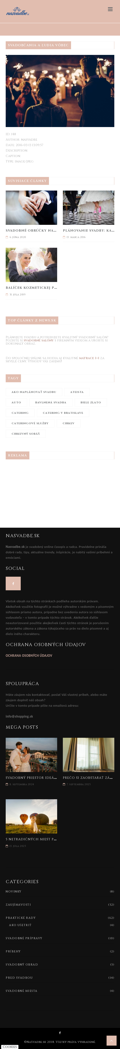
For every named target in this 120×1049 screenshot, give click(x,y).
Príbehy (13, 951)
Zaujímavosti (18, 904)
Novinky (14, 891)
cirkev (69, 423)
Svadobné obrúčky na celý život (41, 230)
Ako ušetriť (20, 925)
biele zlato (91, 402)
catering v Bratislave (63, 413)
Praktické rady (21, 918)
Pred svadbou (19, 977)
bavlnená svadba (50, 402)
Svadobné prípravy (24, 938)
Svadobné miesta (22, 991)
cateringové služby (30, 423)
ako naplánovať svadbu (34, 392)
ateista (77, 392)
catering (20, 413)
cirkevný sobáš (26, 434)
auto (16, 402)
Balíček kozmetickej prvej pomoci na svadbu (55, 288)
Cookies (10, 1047)
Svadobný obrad (22, 964)
